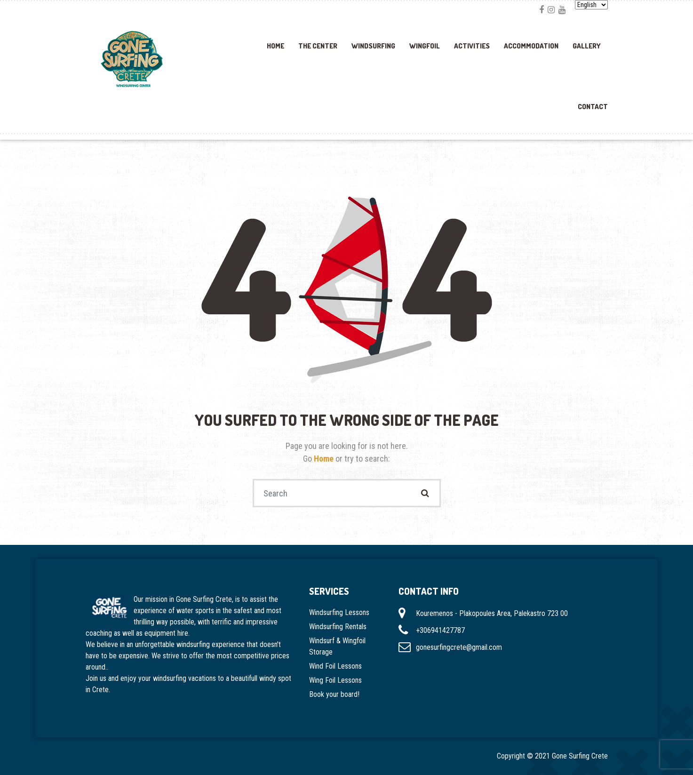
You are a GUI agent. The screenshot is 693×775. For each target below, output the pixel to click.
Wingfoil (424, 45)
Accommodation (531, 45)
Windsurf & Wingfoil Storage (337, 646)
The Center (317, 45)
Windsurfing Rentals (337, 626)
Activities (472, 45)
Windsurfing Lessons (339, 612)
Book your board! (334, 694)
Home (275, 45)
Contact (593, 106)
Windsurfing (373, 45)
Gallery (587, 45)
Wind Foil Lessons (335, 666)
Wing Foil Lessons (335, 680)
